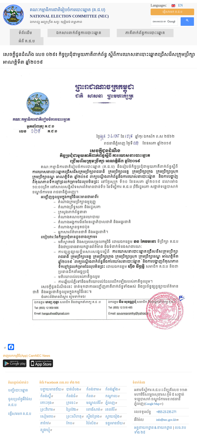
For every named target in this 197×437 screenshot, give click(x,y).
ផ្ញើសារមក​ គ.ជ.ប (19, 414)
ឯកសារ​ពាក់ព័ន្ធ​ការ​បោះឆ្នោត (78, 33)
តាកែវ (45, 423)
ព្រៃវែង (72, 410)
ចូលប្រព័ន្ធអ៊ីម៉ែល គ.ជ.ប (20, 402)
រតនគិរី (111, 410)
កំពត (91, 396)
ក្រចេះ (72, 403)
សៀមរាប (48, 416)
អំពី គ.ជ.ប (26, 41)
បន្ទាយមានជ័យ (52, 389)
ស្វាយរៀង (113, 416)
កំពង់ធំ (72, 396)
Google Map (153, 404)
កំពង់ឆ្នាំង (113, 389)
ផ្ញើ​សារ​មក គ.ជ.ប (172, 12)
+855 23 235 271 (166, 412)
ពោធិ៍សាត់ (94, 410)
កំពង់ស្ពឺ (46, 396)
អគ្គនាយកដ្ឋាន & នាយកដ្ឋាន (153, 428)
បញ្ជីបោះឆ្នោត (18, 390)
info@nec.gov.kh (167, 420)
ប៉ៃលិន (92, 423)
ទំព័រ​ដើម (25, 33)
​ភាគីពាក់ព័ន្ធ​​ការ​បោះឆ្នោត (145, 33)
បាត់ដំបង (74, 389)
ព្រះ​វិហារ (47, 410)
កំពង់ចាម (94, 389)
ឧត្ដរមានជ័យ (115, 423)
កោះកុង (47, 403)
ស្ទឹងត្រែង (94, 416)
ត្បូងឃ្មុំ (46, 430)
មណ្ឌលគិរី (94, 403)
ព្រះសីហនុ (75, 416)
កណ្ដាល (112, 396)
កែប (70, 423)
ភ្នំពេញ (111, 403)
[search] (164, 22)
